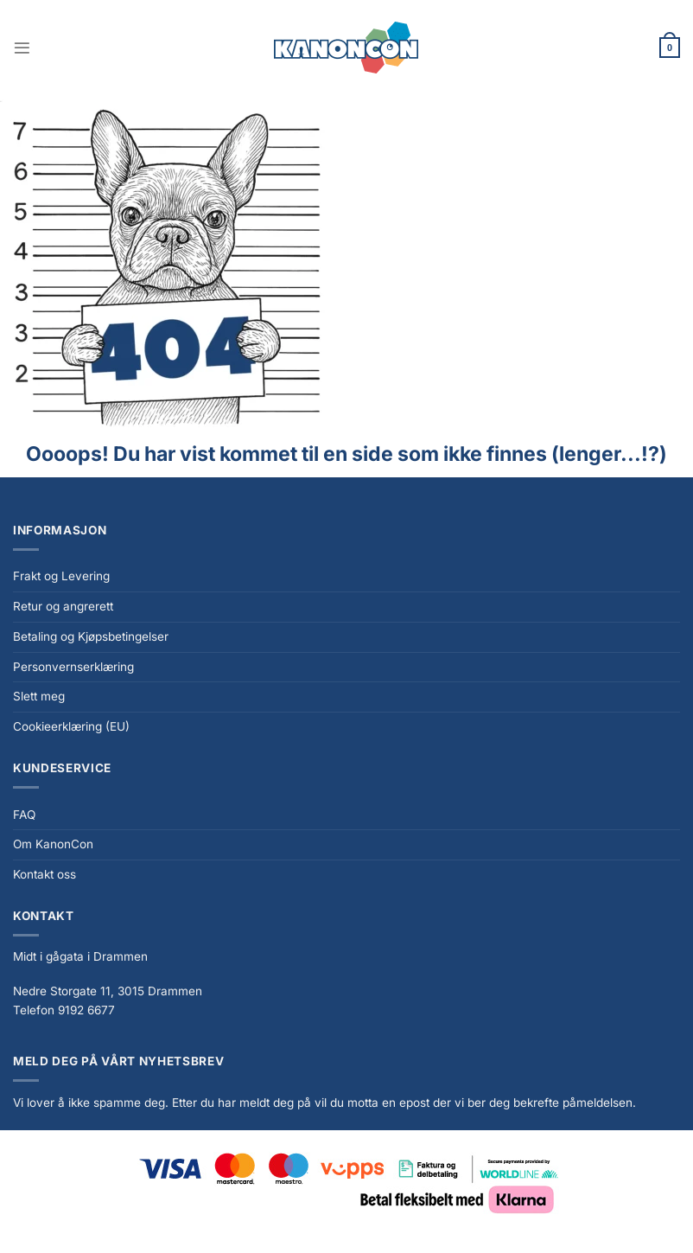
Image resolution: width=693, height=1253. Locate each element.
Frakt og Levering (61, 576)
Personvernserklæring (73, 667)
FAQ (24, 814)
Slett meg (39, 696)
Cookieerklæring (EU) (71, 726)
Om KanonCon (53, 844)
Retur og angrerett (63, 606)
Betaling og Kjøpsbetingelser (90, 636)
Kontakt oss (44, 874)
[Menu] (22, 48)
